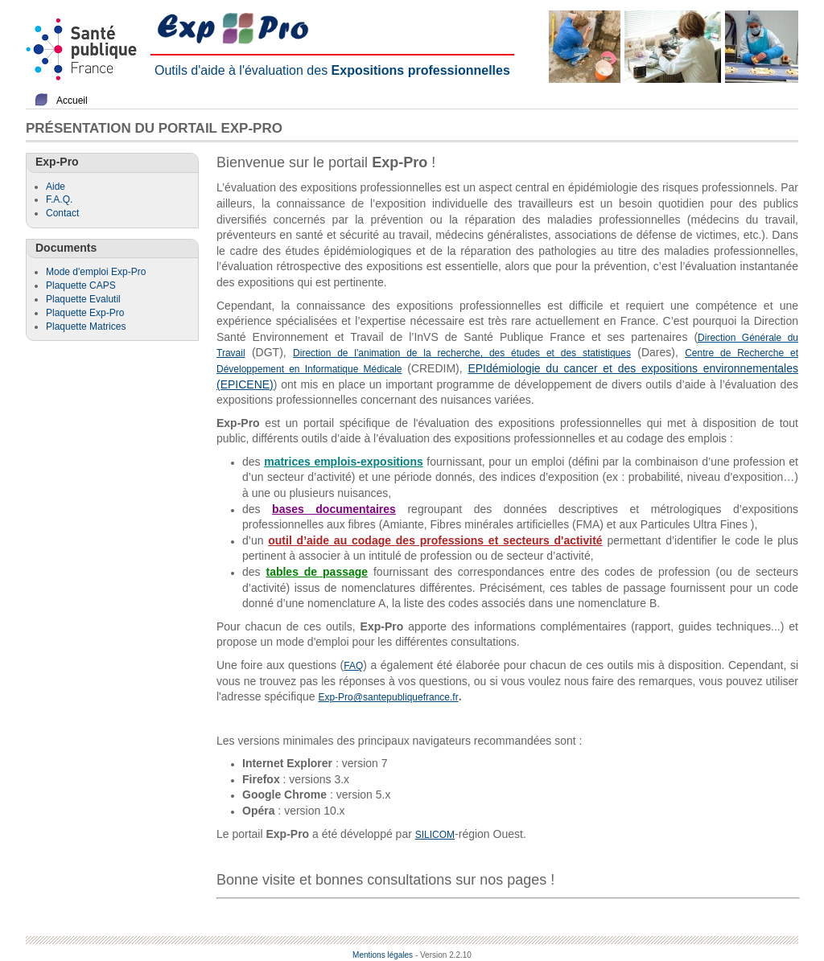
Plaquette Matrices (86, 326)
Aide (55, 186)
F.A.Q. (59, 199)
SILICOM (435, 834)
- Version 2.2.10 (443, 955)
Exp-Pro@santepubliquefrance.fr (388, 697)
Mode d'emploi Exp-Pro (96, 271)
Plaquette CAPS (81, 285)
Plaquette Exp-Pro (85, 312)
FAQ (353, 665)
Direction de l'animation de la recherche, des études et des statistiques (462, 353)
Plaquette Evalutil (83, 299)
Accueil (72, 100)
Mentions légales (382, 955)
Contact (62, 213)
